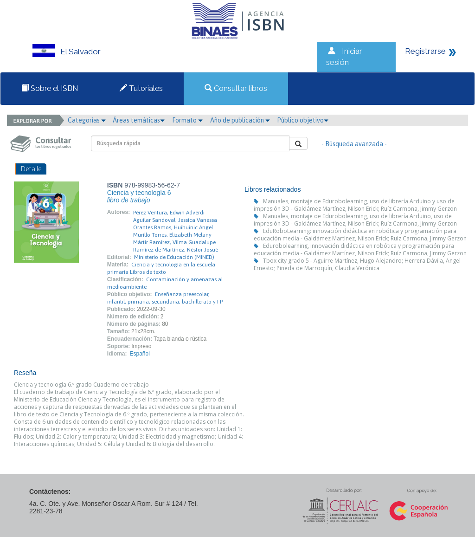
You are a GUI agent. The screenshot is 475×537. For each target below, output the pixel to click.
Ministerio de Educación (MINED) (174, 257)
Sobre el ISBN (49, 88)
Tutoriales (141, 88)
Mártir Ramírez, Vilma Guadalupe (174, 242)
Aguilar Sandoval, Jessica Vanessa (175, 220)
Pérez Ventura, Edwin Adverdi (169, 212)
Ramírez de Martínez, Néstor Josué (175, 249)
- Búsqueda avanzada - (354, 144)
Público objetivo (302, 120)
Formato (187, 120)
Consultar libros (236, 88)
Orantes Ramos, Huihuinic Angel (173, 227)
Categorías (87, 120)
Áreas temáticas (139, 120)
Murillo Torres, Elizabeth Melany (172, 235)
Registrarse (425, 51)
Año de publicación (240, 120)
